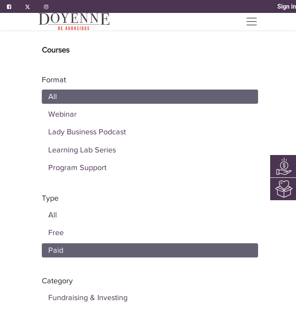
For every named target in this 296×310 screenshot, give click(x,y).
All (52, 96)
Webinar (62, 114)
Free (56, 232)
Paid (55, 250)
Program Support (77, 167)
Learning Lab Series (82, 150)
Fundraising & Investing (88, 297)
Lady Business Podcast (87, 131)
